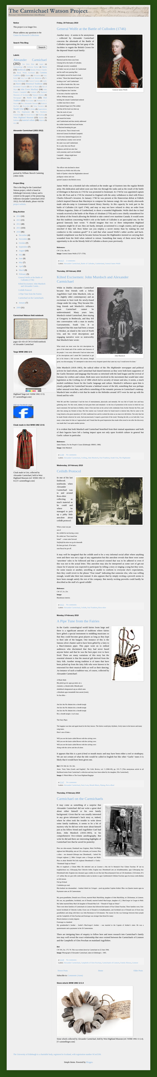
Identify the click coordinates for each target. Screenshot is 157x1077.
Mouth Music (94, 785)
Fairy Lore (85, 785)
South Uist (114, 458)
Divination (36, 75)
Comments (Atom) (75, 975)
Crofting (84, 458)
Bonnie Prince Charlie (38, 70)
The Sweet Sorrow (30, 115)
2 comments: (71, 261)
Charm (27, 75)
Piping (102, 785)
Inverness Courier (19, 87)
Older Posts (138, 970)
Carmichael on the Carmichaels (80, 799)
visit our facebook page (22, 405)
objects (41, 120)
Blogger (89, 1062)
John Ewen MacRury (29, 89)
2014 (19, 216)
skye (14, 123)
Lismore (135, 963)
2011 (19, 228)
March (22, 270)
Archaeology (18, 67)
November (23, 239)
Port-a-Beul (110, 785)
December (23, 235)
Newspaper (17, 98)
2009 (19, 307)
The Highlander (124, 458)
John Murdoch (93, 458)
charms (41, 118)
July (21, 254)
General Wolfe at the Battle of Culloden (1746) (91, 29)
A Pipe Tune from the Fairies (78, 621)
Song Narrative (39, 106)
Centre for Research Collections (26, 35)
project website (19, 204)
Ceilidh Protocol (69, 471)
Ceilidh (83, 607)
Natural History (38, 95)
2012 (19, 224)
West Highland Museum (23, 117)
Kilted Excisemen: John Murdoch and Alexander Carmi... (31, 285)
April (21, 266)
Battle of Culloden (87, 263)
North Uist (32, 98)
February (23, 274)
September (23, 247)
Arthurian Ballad (32, 67)
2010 (19, 232)
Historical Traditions (34, 84)
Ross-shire (102, 607)
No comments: (71, 455)
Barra (44, 67)
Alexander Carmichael (72, 263)
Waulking (41, 115)
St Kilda (32, 109)
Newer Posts (63, 970)
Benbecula (21, 70)
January (22, 303)
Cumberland (99, 263)
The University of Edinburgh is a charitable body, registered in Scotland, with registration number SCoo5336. (57, 1054)
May (21, 262)
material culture (28, 120)
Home (100, 970)
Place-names (30, 101)
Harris (18, 84)
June (21, 258)
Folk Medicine (36, 78)
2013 (19, 220)
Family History (125, 963)
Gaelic (45, 81)
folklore (16, 120)
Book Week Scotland (26, 73)
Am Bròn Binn (28, 64)
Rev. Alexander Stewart (29, 103)
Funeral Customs (34, 81)
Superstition (42, 109)
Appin (41, 64)
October (22, 243)
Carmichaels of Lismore (110, 963)
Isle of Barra (34, 87)
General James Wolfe (112, 263)
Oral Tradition (104, 458)
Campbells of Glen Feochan (91, 963)
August (22, 250)
